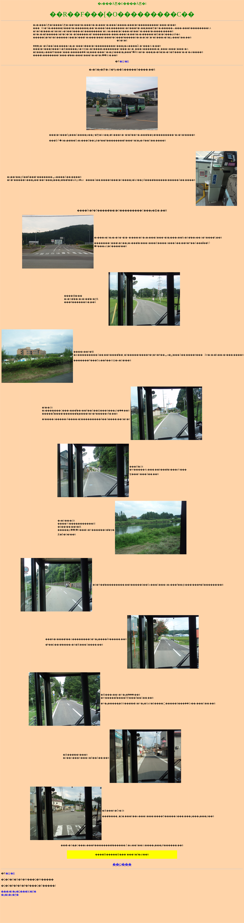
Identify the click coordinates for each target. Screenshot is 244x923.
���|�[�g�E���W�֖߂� (18, 891)
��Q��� (122, 864)
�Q (122, 61)
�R (127, 61)
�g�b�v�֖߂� (10, 894)
